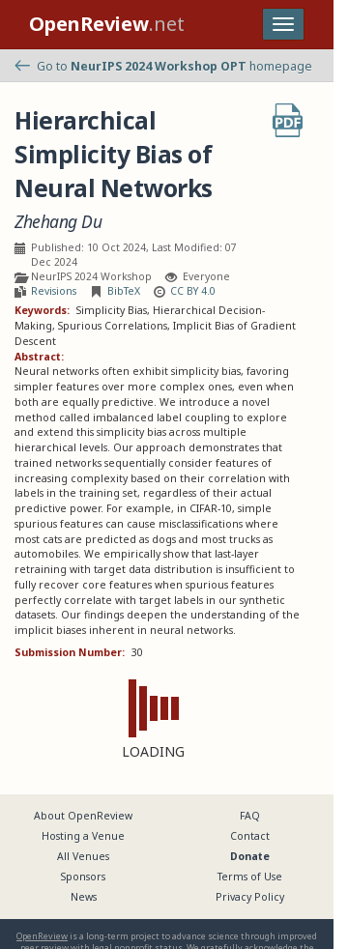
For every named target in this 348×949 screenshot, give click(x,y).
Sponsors (83, 876)
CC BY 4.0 (193, 291)
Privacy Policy (250, 897)
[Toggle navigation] (283, 24)
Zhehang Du (58, 222)
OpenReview (42, 936)
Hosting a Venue (83, 836)
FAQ (250, 815)
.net (107, 24)
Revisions (53, 291)
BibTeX (123, 291)
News (84, 897)
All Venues (83, 856)
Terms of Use (250, 876)
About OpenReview (83, 815)
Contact (250, 836)
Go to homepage (163, 66)
